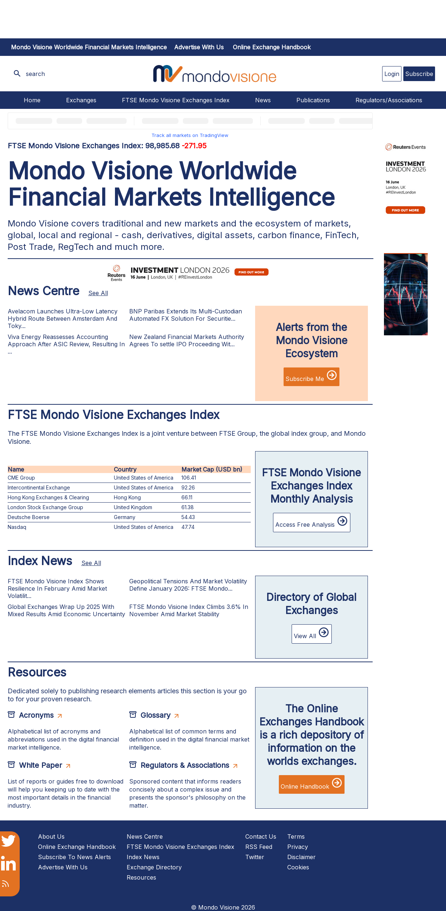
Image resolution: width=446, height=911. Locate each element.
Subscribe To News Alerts (74, 857)
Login (391, 73)
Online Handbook (312, 783)
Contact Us (260, 836)
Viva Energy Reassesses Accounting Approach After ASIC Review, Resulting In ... (66, 344)
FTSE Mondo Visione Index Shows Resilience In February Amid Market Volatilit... (57, 588)
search (35, 73)
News (263, 100)
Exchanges (81, 100)
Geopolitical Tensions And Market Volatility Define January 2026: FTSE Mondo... (188, 585)
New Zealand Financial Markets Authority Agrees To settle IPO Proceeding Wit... (186, 340)
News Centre (145, 836)
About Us (51, 836)
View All (312, 633)
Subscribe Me (311, 375)
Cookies (298, 867)
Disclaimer (301, 857)
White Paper (40, 765)
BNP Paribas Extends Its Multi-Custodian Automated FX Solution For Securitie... (185, 315)
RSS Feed (258, 846)
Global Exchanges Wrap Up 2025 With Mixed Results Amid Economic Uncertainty (66, 610)
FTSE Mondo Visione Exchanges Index (176, 100)
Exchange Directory (154, 867)
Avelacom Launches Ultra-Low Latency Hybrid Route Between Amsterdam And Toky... (63, 318)
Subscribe (419, 73)
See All (98, 293)
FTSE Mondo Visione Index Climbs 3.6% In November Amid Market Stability (188, 610)
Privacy (297, 846)
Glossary (155, 715)
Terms (296, 836)
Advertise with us (199, 47)
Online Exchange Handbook (272, 47)
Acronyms (36, 715)
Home (32, 100)
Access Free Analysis (311, 521)
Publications (313, 100)
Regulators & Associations (184, 765)
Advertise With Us (63, 867)
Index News (143, 857)
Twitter (254, 857)
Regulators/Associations (388, 100)
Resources (141, 877)
